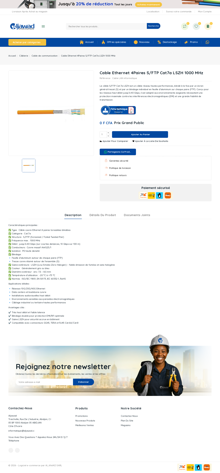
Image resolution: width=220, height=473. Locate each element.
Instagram (17, 450)
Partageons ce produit (118, 151)
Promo (194, 42)
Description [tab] (73, 215)
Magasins (125, 425)
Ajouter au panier (140, 134)
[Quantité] (103, 134)
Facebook (10, 450)
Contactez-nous (20, 408)
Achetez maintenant (148, 4)
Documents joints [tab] (137, 215)
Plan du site (127, 420)
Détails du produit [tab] (103, 215)
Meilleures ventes (84, 425)
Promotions (81, 416)
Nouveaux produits (85, 420)
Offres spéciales (116, 42)
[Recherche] (113, 26)
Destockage (170, 42)
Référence (105, 78)
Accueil (89, 42)
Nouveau (144, 42)
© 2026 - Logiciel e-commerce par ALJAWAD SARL (35, 465)
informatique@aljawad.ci (21, 430)
